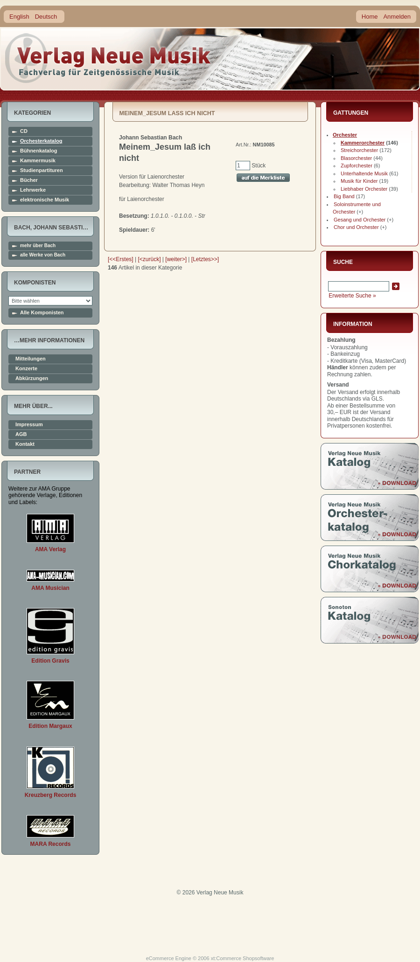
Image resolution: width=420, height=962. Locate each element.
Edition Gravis (50, 660)
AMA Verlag (50, 549)
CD (24, 131)
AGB (21, 434)
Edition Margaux (50, 726)
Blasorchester (356, 158)
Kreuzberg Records (51, 795)
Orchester (345, 135)
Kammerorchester (363, 142)
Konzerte (26, 368)
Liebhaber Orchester (364, 189)
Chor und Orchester (356, 227)
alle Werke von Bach (42, 255)
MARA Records (50, 844)
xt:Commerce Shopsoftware (242, 958)
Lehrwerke (33, 190)
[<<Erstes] (120, 259)
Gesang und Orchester (359, 219)
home (108, 58)
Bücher (29, 180)
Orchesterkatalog (41, 141)
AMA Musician (50, 588)
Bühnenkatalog (38, 150)
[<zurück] (149, 259)
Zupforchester (356, 165)
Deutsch (46, 16)
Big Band (344, 196)
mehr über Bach (38, 245)
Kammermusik (38, 160)
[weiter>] (176, 259)
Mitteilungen (30, 358)
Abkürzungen (31, 378)
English (19, 16)
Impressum (29, 424)
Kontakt (25, 444)
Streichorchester (359, 150)
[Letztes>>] (205, 259)
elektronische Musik (44, 199)
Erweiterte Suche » (352, 295)
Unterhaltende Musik (364, 173)
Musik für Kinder (359, 181)
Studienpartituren (41, 170)
